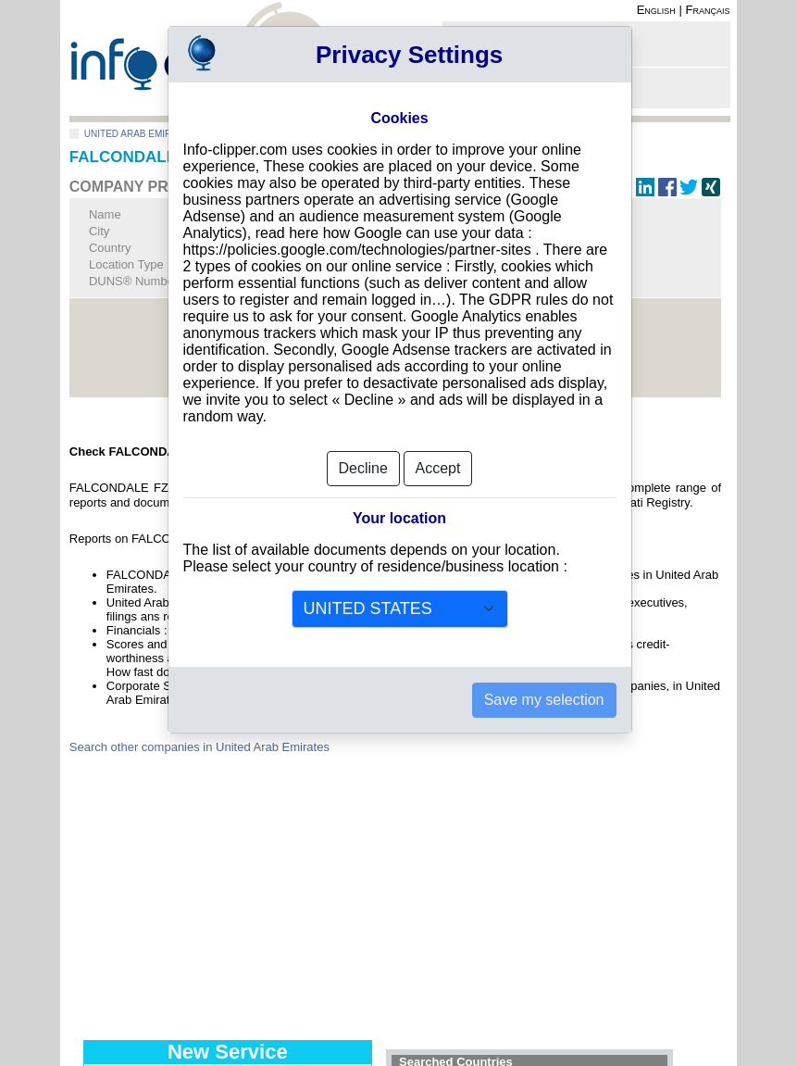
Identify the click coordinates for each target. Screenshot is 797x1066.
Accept (438, 468)
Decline (363, 468)
